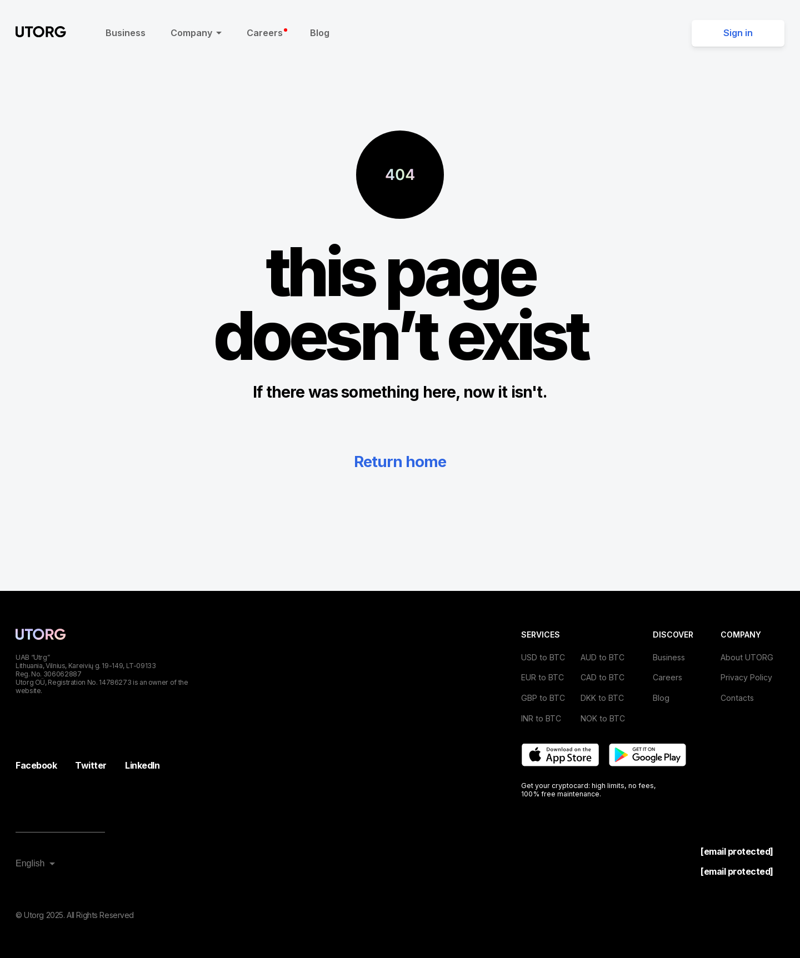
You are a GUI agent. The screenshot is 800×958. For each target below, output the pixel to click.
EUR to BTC (542, 677)
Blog (319, 32)
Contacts (737, 698)
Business (126, 32)
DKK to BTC (602, 698)
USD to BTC (543, 657)
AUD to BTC (602, 657)
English (30, 863)
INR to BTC (541, 718)
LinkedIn (142, 765)
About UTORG (747, 657)
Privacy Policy (746, 677)
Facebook (36, 765)
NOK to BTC (603, 718)
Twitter (91, 765)
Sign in (738, 32)
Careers (267, 32)
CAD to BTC (602, 677)
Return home (400, 461)
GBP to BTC (543, 698)
